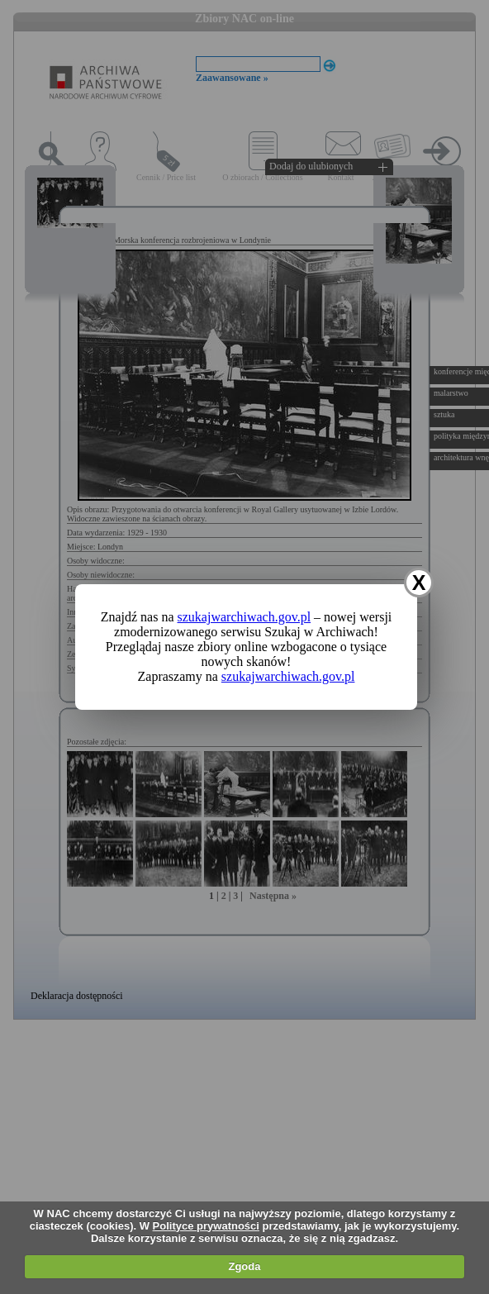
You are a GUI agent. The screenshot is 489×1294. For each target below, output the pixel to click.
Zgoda (244, 1266)
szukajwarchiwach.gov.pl (244, 617)
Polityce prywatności (206, 1226)
